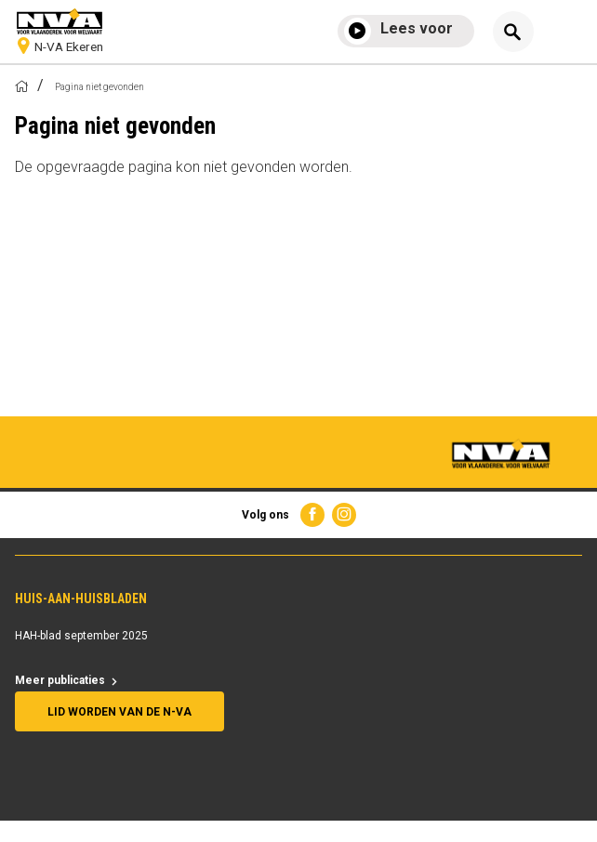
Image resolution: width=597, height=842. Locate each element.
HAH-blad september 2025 (81, 635)
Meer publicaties (60, 680)
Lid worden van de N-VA (119, 711)
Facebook (312, 515)
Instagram (344, 515)
